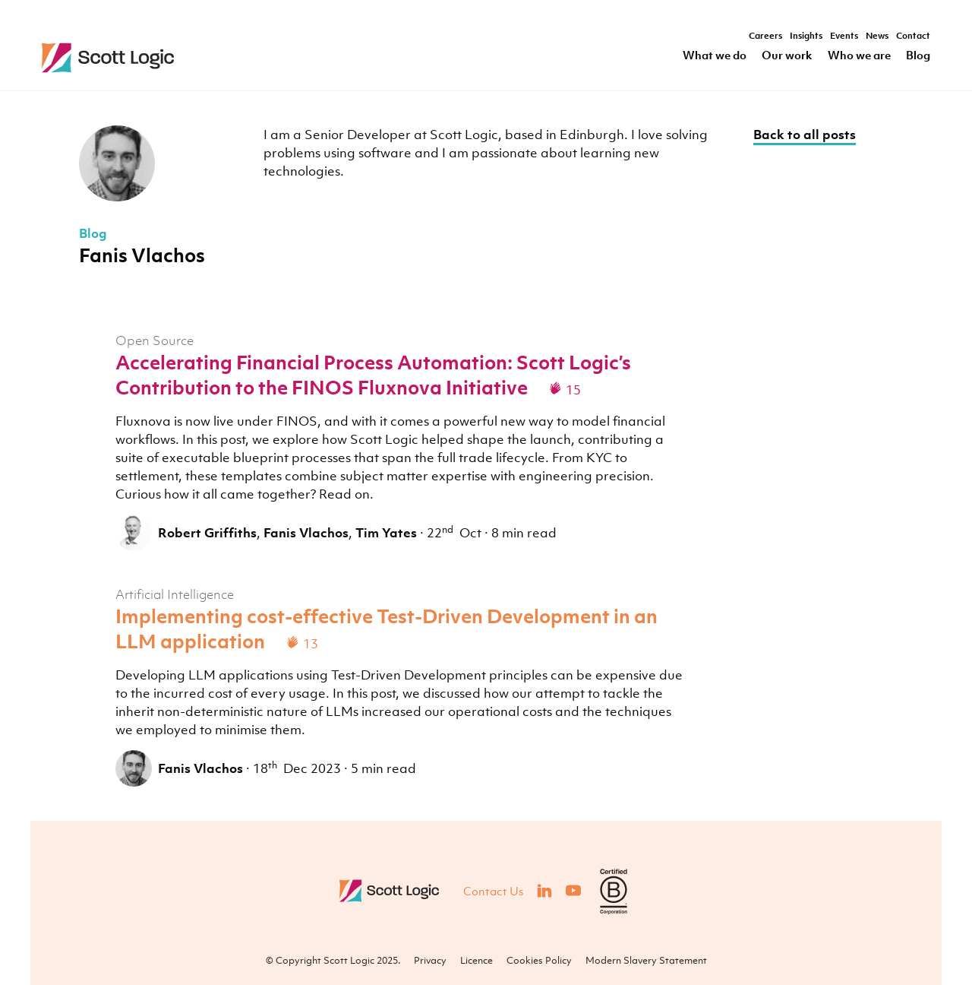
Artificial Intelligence (174, 594)
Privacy (430, 960)
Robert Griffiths (207, 532)
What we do (714, 55)
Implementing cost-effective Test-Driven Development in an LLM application (386, 628)
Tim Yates (386, 532)
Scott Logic (390, 890)
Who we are (859, 55)
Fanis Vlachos (306, 532)
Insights (806, 37)
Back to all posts (804, 134)
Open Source (154, 340)
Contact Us (493, 890)
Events (844, 37)
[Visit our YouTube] (573, 890)
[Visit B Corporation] (614, 891)
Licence (476, 960)
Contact (913, 37)
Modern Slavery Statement (646, 960)
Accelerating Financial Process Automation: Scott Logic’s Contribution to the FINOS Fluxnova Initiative (373, 375)
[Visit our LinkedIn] (544, 890)
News (877, 37)
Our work (787, 55)
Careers (765, 37)
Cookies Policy (539, 960)
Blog (918, 55)
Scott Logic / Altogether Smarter (207, 58)
